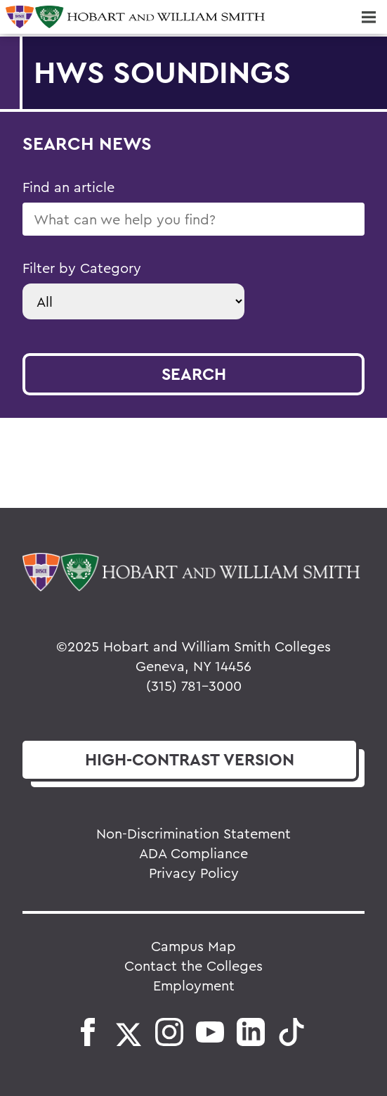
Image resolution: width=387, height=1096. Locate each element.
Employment (194, 985)
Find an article (68, 187)
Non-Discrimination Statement (193, 833)
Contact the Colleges (193, 965)
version (189, 759)
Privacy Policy (194, 872)
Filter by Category (81, 267)
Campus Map (193, 946)
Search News (87, 143)
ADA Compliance (193, 853)
